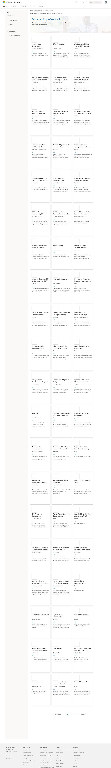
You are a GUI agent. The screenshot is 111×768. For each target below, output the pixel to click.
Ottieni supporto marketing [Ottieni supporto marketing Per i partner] (45, 755)
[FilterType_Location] (7, 20)
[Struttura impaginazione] (70, 715)
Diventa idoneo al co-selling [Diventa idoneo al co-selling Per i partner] (45, 764)
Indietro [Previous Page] (59, 714)
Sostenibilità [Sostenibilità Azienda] (75, 766)
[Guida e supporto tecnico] (79, 2)
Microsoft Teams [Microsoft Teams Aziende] (58, 766)
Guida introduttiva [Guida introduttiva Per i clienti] (27, 752)
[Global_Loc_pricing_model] (7, 35)
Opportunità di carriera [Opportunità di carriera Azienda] (78, 750)
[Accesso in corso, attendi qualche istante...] (106, 2)
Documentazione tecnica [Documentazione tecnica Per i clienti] (28, 755)
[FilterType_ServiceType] (7, 31)
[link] (40, 52)
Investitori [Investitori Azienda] (75, 760)
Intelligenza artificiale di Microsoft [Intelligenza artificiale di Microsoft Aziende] (62, 750)
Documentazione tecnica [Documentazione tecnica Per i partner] (45, 758)
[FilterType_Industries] (7, 28)
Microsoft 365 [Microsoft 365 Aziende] (58, 760)
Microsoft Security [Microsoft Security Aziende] (59, 752)
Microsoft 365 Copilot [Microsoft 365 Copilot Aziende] (59, 763)
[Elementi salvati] (83, 2)
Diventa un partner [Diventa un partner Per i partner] (44, 750)
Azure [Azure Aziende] (56, 755)
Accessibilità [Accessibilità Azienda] (75, 763)
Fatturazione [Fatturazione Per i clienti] (25, 764)
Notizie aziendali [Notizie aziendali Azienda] (76, 755)
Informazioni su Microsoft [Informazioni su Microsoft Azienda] (78, 752)
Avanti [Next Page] (83, 714)
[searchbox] (18, 15)
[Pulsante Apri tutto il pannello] (6, 6)
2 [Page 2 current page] (67, 714)
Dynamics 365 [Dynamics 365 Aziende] (58, 758)
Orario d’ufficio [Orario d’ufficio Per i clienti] (26, 750)
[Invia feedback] (76, 2)
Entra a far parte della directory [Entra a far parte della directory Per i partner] (46, 752)
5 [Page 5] (78, 714)
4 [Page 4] (74, 714)
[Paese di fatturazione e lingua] (95, 2)
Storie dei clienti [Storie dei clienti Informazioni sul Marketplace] (9, 758)
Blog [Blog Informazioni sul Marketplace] (6, 755)
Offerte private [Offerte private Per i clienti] (26, 758)
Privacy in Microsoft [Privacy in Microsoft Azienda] (77, 758)
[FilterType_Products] (7, 24)
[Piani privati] (86, 2)
